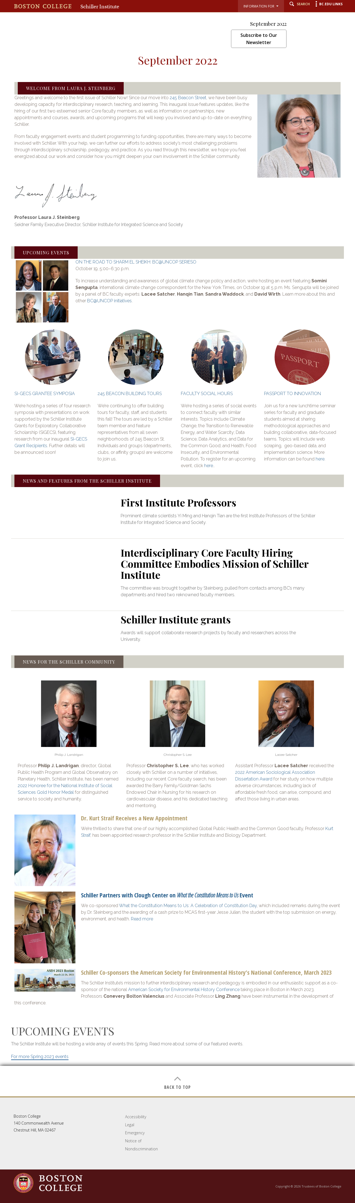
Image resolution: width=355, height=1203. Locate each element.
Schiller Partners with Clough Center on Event (167, 895)
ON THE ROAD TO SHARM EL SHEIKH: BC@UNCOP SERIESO (135, 262)
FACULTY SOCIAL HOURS (207, 393)
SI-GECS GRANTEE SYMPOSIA (44, 393)
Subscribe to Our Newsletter (258, 38)
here (208, 465)
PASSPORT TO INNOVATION (292, 393)
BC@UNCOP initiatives (109, 300)
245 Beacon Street (188, 97)
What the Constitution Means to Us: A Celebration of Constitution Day (188, 905)
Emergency (134, 1132)
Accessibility (135, 1116)
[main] (177, 574)
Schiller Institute (99, 6)
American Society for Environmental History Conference (184, 989)
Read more (142, 919)
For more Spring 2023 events (40, 1056)
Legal (129, 1124)
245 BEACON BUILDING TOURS (130, 393)
